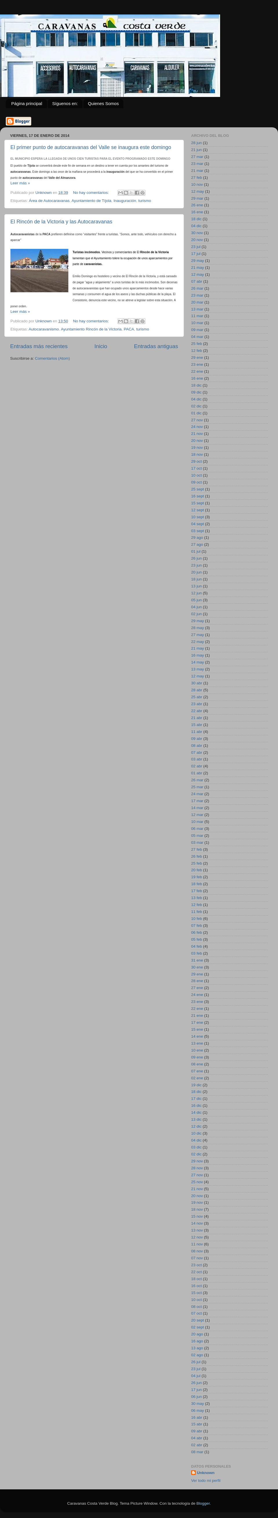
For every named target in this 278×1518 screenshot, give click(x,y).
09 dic (196, 392)
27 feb (196, 177)
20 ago (197, 1334)
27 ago (197, 544)
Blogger (203, 1503)
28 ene (197, 981)
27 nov (197, 420)
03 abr (196, 759)
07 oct (196, 1313)
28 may (197, 628)
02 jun (196, 614)
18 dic (196, 219)
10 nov (197, 184)
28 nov (197, 1168)
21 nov (197, 433)
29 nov (197, 1161)
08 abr (196, 745)
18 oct (196, 1279)
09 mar (197, 330)
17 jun (196, 1389)
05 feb (196, 939)
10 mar (197, 323)
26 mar (197, 288)
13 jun (196, 586)
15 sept (197, 503)
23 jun (196, 565)
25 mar (197, 787)
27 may (197, 635)
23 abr (196, 704)
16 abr (196, 1417)
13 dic (196, 1119)
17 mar (197, 801)
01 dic (196, 413)
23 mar (197, 163)
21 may (197, 267)
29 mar (197, 198)
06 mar (197, 828)
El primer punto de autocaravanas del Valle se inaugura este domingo (90, 147)
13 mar (197, 309)
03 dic (196, 1147)
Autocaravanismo (44, 329)
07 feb (196, 925)
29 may (197, 260)
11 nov (197, 1244)
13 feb (196, 898)
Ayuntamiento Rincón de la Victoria (91, 329)
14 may (197, 662)
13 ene (197, 1043)
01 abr (196, 773)
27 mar (197, 157)
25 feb (196, 343)
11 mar (197, 316)
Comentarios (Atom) (52, 358)
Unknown (206, 1473)
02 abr (196, 766)
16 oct (196, 1286)
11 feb (196, 911)
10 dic (196, 1133)
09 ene (197, 1057)
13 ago (197, 1348)
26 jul (195, 1362)
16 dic (196, 1105)
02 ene (197, 1078)
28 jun (196, 143)
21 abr (196, 718)
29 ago (197, 537)
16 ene (197, 212)
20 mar (197, 302)
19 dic (196, 1085)
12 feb (196, 350)
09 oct (196, 482)
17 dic (196, 1098)
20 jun (196, 572)
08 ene (197, 1064)
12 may (197, 191)
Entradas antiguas (156, 346)
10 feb (196, 918)
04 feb (196, 946)
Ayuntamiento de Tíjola (91, 201)
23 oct (196, 1265)
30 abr (196, 683)
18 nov (197, 454)
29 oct (196, 461)
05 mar (197, 835)
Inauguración (125, 201)
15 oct (196, 1293)
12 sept (197, 510)
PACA (129, 329)
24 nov (197, 426)
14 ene (197, 1036)
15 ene (197, 1029)
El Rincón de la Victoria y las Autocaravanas (61, 222)
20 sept (197, 1320)
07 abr (196, 281)
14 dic (196, 1112)
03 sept (197, 531)
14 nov (197, 1223)
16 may (197, 655)
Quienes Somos (103, 103)
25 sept (197, 489)
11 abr (196, 731)
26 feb (196, 856)
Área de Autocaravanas (49, 201)
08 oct (196, 1306)
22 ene (197, 371)
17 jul (195, 253)
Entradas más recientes (38, 346)
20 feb (196, 870)
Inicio (100, 346)
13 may (197, 669)
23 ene (197, 364)
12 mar (197, 815)
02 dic (196, 406)
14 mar (197, 808)
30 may (197, 1403)
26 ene (197, 205)
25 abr (196, 697)
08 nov (197, 1251)
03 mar (197, 842)
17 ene (197, 1022)
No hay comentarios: (91, 192)
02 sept (197, 1327)
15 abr (196, 725)
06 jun (196, 1396)
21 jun (196, 150)
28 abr (196, 690)
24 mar (197, 794)
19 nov (197, 447)
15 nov (197, 1216)
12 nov (197, 1237)
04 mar (197, 337)
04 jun (196, 607)
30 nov (197, 233)
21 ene (197, 1015)
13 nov (197, 1230)
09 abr (196, 738)
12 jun (196, 593)
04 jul (195, 1376)
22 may (197, 641)
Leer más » (20, 183)
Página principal (26, 103)
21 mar (197, 170)
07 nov (197, 1258)
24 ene (197, 995)
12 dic (196, 1126)
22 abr (196, 711)
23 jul (195, 247)
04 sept (197, 524)
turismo (144, 201)
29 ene (197, 357)
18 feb (196, 884)
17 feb (196, 891)
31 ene (197, 960)
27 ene (197, 988)
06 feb (196, 932)
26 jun (196, 558)
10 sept (197, 517)
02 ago (197, 1355)
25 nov (197, 1182)
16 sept (197, 496)
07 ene (197, 1071)
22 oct (196, 1272)
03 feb (196, 953)
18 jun (196, 579)
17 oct (196, 468)
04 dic (196, 226)
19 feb (196, 877)
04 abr (196, 1438)
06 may (197, 1410)
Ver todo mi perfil (205, 1480)
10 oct (196, 475)
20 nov (197, 240)
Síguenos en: (65, 103)
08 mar (197, 1452)
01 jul (195, 551)
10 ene (197, 1050)
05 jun (196, 600)
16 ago (197, 1341)
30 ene (197, 967)
